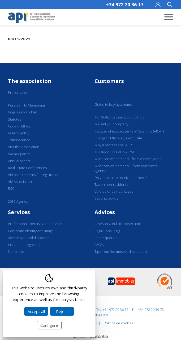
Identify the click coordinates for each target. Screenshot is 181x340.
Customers (109, 81)
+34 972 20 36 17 (124, 4)
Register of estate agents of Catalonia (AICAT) (129, 131)
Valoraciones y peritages (113, 191)
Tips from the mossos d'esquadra (120, 251)
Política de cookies (118, 323)
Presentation (18, 92)
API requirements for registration (33, 174)
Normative (16, 251)
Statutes (14, 119)
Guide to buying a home (113, 104)
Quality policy (18, 133)
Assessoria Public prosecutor (117, 223)
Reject (62, 311)
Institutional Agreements (27, 244)
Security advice (106, 198)
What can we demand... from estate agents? (128, 158)
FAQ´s (99, 244)
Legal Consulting (107, 230)
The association (29, 81)
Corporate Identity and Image (31, 230)
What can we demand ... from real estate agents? (126, 168)
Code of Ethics (19, 126)
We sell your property (111, 124)
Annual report (19, 160)
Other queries (105, 237)
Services (19, 212)
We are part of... (20, 154)
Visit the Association (23, 146)
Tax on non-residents (111, 184)
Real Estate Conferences (27, 167)
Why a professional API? (113, 145)
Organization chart (22, 112)
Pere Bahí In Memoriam (26, 105)
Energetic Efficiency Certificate (118, 138)
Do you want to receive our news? (120, 177)
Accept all (36, 311)
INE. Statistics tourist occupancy (119, 117)
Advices (104, 212)
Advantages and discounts (28, 237)
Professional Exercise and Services (35, 223)
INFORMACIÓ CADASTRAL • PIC (118, 151)
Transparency (19, 140)
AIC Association (20, 181)
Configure (49, 325)
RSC (11, 188)
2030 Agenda (18, 201)
